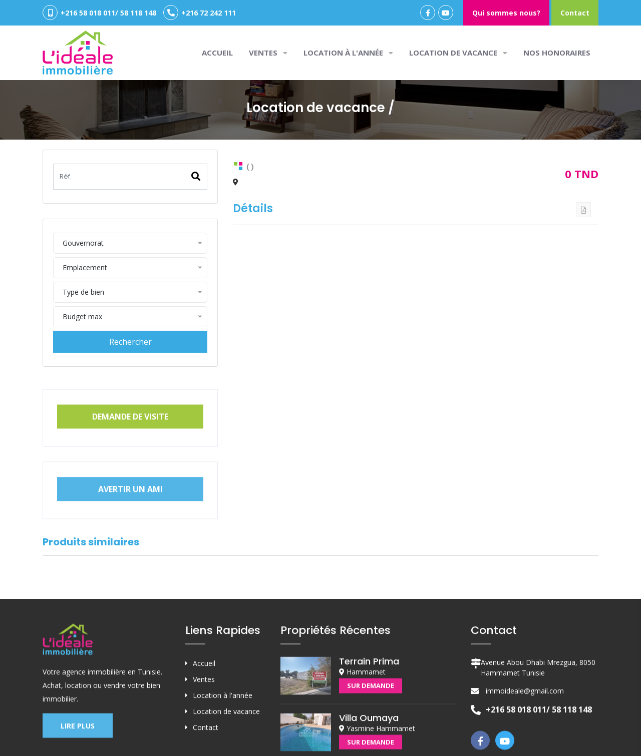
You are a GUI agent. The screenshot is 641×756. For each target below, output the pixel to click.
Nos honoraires (556, 53)
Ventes (204, 738)
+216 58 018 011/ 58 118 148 (99, 12)
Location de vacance (458, 53)
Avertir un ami (130, 507)
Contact (574, 13)
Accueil (217, 53)
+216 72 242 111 (199, 12)
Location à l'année (348, 53)
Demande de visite (130, 435)
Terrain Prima (369, 720)
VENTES (268, 53)
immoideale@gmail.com (525, 749)
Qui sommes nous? (506, 13)
